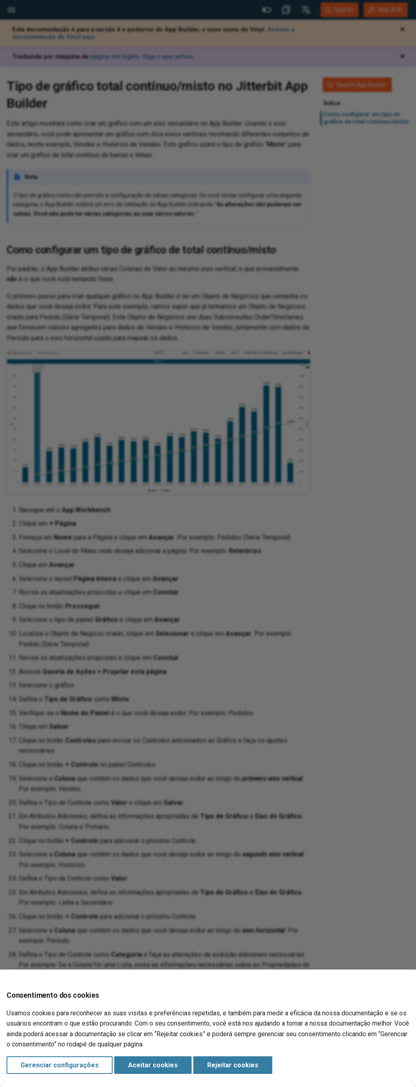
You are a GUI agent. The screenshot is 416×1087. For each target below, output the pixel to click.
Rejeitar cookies (232, 1065)
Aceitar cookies (153, 1065)
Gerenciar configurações (59, 1065)
